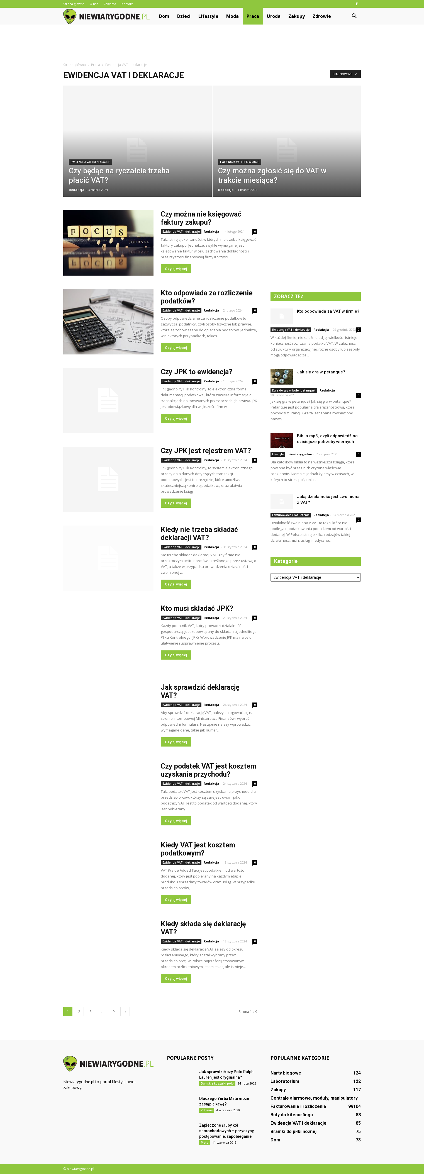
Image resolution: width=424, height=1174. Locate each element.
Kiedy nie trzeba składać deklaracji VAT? (199, 534)
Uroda (274, 16)
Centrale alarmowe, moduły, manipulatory (314, 1098)
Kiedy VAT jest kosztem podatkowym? (198, 849)
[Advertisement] (212, 43)
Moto (204, 1142)
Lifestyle (208, 16)
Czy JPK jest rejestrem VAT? (206, 451)
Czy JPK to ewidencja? (196, 372)
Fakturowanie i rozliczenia (291, 515)
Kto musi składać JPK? (197, 608)
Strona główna (73, 4)
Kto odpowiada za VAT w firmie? (328, 311)
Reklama (109, 4)
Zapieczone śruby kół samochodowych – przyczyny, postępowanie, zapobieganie (226, 1131)
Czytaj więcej (176, 269)
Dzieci (184, 16)
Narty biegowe (286, 1073)
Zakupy (296, 16)
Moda (232, 16)
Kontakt (127, 4)
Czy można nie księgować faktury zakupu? (201, 218)
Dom (164, 16)
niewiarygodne (299, 454)
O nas (94, 4)
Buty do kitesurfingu (292, 1114)
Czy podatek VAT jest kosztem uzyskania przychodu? (208, 770)
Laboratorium (285, 1081)
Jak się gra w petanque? (321, 372)
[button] (354, 16)
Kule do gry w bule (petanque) (294, 390)
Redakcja (76, 190)
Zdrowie (322, 16)
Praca (253, 16)
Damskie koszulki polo (217, 1083)
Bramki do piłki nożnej (293, 1131)
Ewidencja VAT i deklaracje (90, 162)
